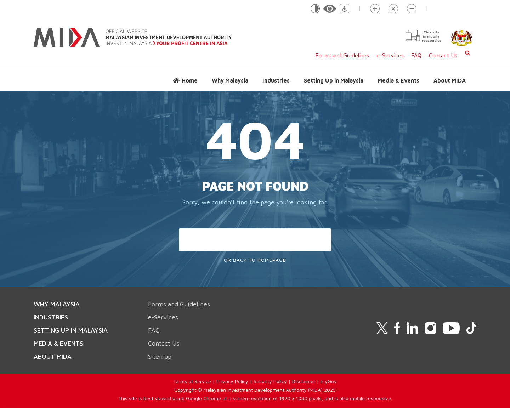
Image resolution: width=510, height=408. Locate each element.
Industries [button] (276, 80)
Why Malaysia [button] (230, 80)
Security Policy (270, 381)
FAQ (416, 55)
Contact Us (443, 55)
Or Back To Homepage (255, 260)
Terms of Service (192, 381)
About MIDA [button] (450, 80)
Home (190, 80)
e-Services (390, 55)
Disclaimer (303, 381)
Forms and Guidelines (342, 55)
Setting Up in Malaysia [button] (333, 80)
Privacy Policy (232, 381)
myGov (329, 381)
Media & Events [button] (398, 80)
